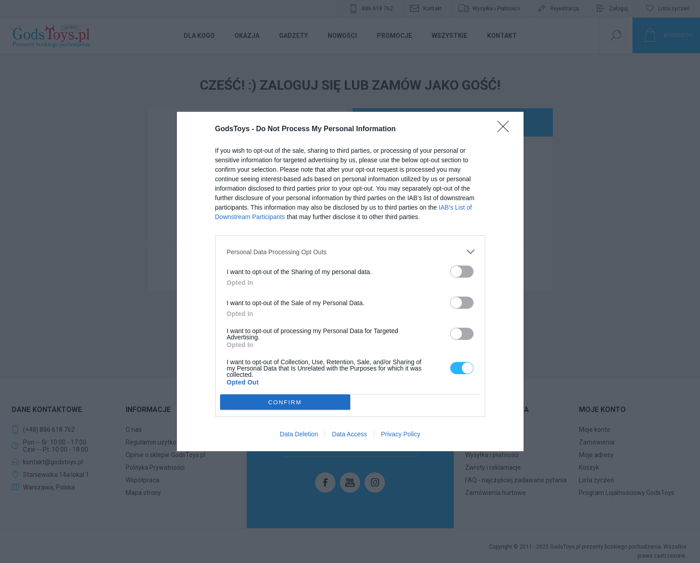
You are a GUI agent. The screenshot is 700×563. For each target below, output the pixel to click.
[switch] (462, 271)
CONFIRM (285, 402)
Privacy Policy (400, 434)
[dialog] (350, 281)
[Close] (506, 129)
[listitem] (350, 251)
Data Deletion (299, 434)
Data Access (349, 434)
